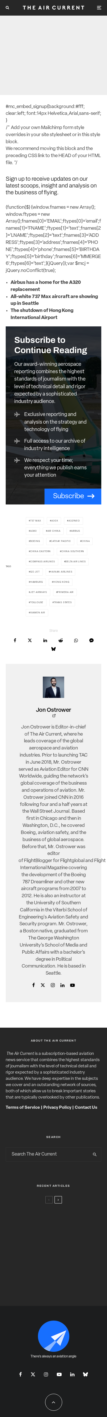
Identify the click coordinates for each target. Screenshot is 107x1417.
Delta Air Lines (75, 562)
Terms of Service (23, 1108)
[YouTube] (59, 1374)
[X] (33, 1374)
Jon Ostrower (53, 710)
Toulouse (36, 602)
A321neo (74, 521)
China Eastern (40, 551)
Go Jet (35, 572)
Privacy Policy (57, 1108)
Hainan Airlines (61, 572)
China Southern (72, 551)
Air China (53, 531)
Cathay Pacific (61, 541)
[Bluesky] (85, 1374)
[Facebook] (20, 1374)
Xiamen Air (37, 613)
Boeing (35, 541)
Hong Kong (61, 582)
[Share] (15, 640)
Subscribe (68, 496)
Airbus (75, 531)
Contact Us (86, 1108)
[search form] (47, 1154)
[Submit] (60, 640)
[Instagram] (46, 1374)
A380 (33, 531)
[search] (95, 1154)
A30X (54, 521)
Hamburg (36, 582)
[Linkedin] (72, 1374)
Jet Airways (38, 592)
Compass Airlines (42, 562)
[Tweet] (30, 640)
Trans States (63, 602)
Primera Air (65, 592)
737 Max (35, 521)
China (85, 541)
